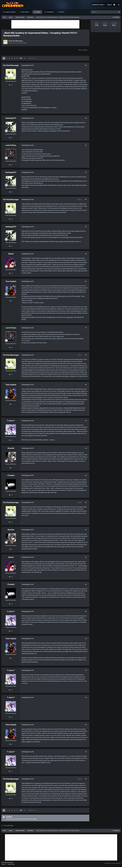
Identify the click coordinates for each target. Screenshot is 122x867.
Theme (3, 864)
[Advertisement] (45, 24)
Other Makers (25, 12)
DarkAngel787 (10, 118)
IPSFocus (11, 862)
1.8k (11, 85)
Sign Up (109, 4)
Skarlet (11, 254)
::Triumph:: (11, 475)
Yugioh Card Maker (10, 12)
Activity (61, 12)
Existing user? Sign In (98, 5)
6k (10, 468)
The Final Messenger (16, 41)
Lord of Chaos (11, 145)
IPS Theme (4, 862)
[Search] (99, 12)
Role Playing (23, 43)
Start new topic (83, 50)
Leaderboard (49, 12)
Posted (28, 65)
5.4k (11, 273)
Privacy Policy (10, 864)
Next (21, 58)
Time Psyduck (11, 281)
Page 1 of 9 (32, 58)
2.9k (11, 165)
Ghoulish (10, 448)
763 (11, 137)
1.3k (11, 440)
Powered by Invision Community (113, 863)
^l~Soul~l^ (11, 421)
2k (10, 301)
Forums (38, 12)
